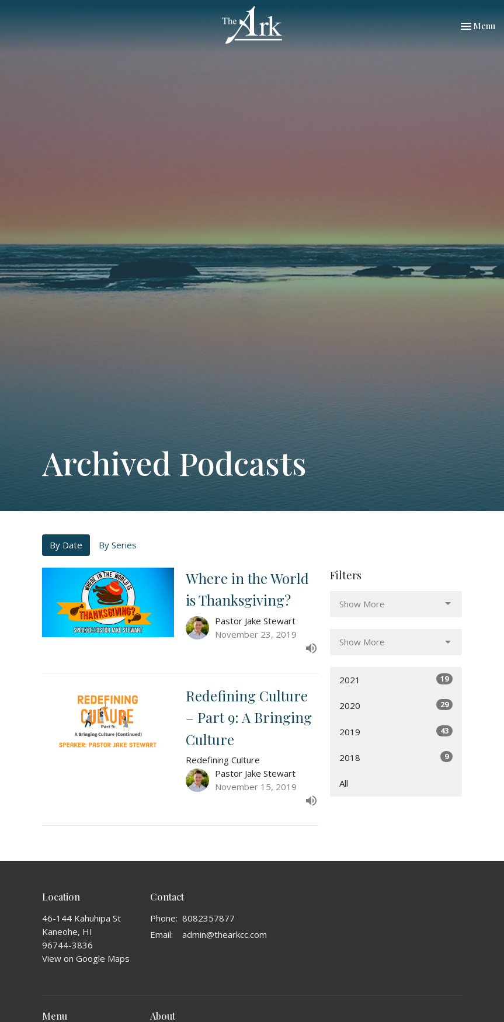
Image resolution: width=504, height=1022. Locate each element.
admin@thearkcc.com (224, 934)
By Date (66, 545)
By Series (118, 545)
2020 (396, 705)
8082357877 (208, 918)
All (343, 783)
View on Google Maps (86, 958)
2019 (396, 731)
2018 (396, 757)
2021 (396, 679)
